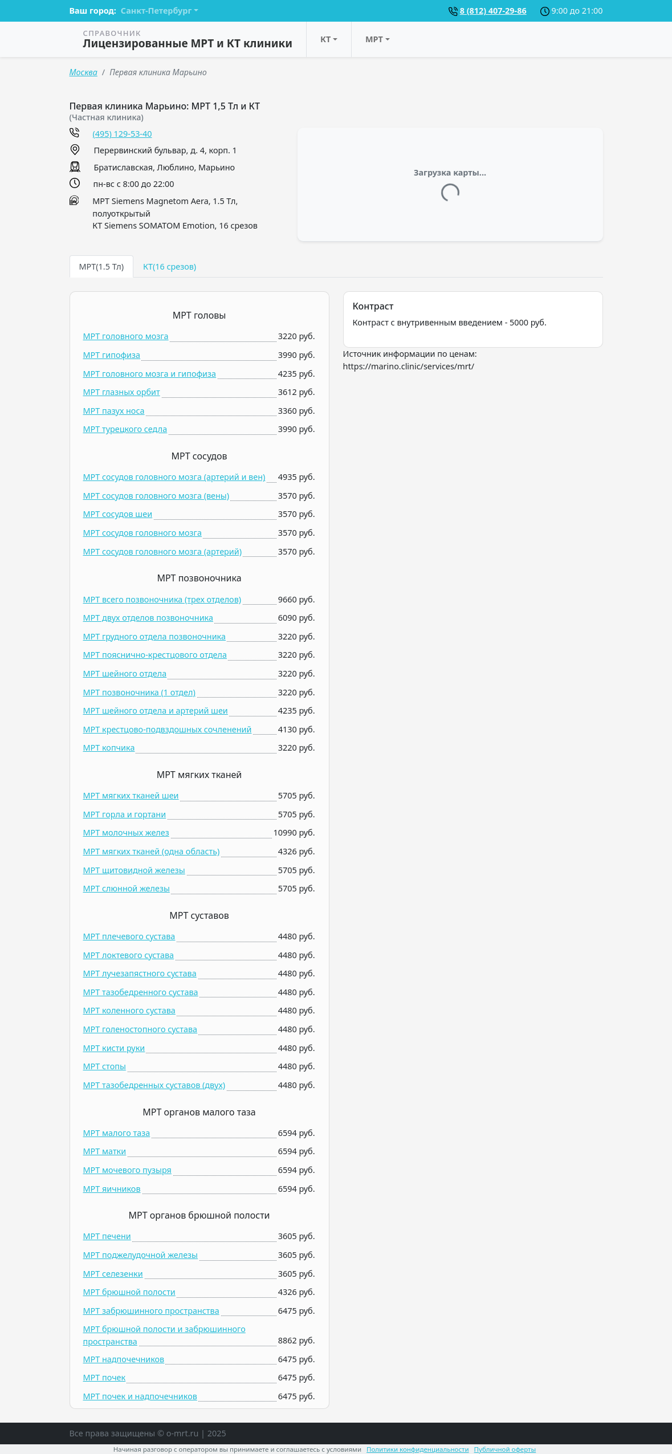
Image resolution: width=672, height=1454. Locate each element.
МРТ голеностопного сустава (140, 1029)
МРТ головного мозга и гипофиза (150, 373)
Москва (83, 72)
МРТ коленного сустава (129, 1010)
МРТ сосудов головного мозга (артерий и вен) (174, 476)
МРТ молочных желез (126, 832)
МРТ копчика (109, 747)
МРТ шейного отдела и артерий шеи (155, 710)
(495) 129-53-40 (122, 133)
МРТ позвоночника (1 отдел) (139, 692)
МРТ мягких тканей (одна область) (151, 851)
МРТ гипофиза (112, 354)
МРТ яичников (112, 1188)
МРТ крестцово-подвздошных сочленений (167, 729)
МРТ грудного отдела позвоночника (154, 636)
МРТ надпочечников (124, 1359)
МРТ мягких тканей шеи (131, 795)
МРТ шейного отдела (125, 673)
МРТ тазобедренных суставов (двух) (154, 1085)
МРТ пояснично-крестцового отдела (155, 654)
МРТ (374, 39)
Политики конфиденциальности (417, 1449)
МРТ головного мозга (126, 336)
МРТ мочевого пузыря (127, 1169)
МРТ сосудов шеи (118, 513)
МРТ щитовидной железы (134, 870)
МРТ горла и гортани (124, 814)
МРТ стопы (104, 1066)
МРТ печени (107, 1236)
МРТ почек (104, 1377)
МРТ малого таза (116, 1132)
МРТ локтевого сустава (128, 955)
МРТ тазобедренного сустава (140, 992)
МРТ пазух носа (114, 410)
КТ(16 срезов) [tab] (169, 266)
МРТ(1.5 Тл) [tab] (101, 266)
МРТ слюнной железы (126, 888)
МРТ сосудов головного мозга (142, 532)
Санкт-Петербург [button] (156, 10)
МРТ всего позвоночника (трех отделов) (162, 599)
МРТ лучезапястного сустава (140, 973)
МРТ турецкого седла (125, 428)
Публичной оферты (505, 1449)
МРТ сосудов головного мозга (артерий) (162, 551)
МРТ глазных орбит (121, 391)
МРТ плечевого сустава (129, 936)
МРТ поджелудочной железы (140, 1254)
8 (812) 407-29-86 (493, 10)
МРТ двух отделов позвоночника (148, 617)
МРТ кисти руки (114, 1047)
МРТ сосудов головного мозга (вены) (156, 495)
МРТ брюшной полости (129, 1291)
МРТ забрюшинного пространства (151, 1310)
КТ (325, 39)
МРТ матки (105, 1151)
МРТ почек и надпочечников (140, 1396)
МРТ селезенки (113, 1273)
